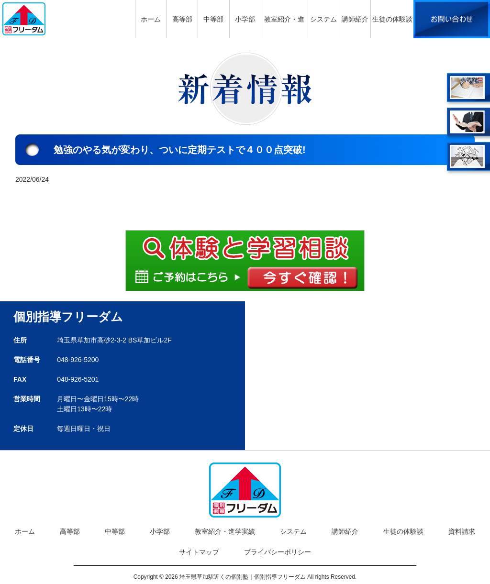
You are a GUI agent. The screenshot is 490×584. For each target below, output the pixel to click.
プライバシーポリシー (277, 552)
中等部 (115, 531)
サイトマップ (199, 552)
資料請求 (461, 531)
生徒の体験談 (403, 531)
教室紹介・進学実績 (225, 531)
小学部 (160, 531)
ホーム (25, 531)
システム (293, 531)
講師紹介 (345, 531)
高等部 (70, 531)
